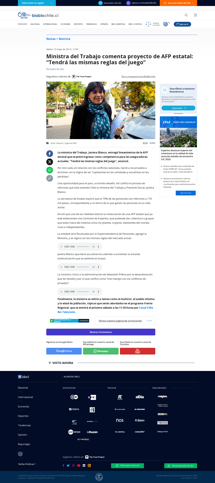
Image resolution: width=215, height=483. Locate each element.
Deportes (78, 24)
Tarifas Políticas (26, 464)
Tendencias (91, 24)
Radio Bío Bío (57, 69)
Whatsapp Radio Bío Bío (181, 465)
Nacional (35, 24)
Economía (65, 24)
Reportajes (24, 444)
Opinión (104, 24)
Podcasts (22, 24)
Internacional (50, 24)
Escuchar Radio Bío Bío (178, 3)
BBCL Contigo (135, 24)
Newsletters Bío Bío (109, 3)
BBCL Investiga (118, 24)
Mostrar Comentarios (101, 332)
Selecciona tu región (37, 2)
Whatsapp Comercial (127, 465)
